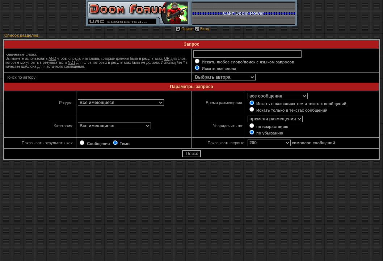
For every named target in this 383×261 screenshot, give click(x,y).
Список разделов (21, 35)
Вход (201, 28)
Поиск (184, 28)
